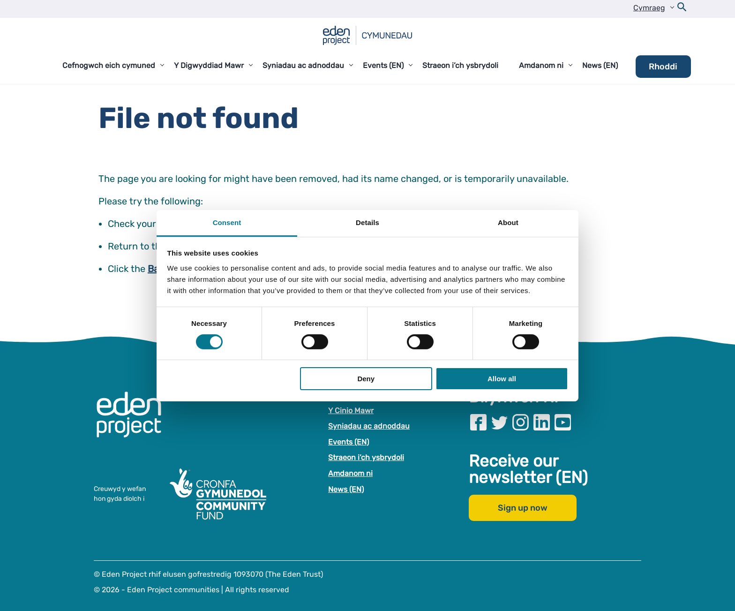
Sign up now (523, 508)
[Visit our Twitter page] (499, 422)
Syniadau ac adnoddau (369, 426)
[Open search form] (682, 9)
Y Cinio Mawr (351, 410)
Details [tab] (367, 222)
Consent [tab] (227, 222)
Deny (366, 379)
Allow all (502, 379)
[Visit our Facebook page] (478, 422)
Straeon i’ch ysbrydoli (366, 457)
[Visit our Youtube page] (563, 422)
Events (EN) (348, 442)
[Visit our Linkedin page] (541, 422)
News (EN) (346, 489)
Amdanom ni (350, 473)
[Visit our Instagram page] (520, 422)
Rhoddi (663, 66)
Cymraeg (649, 7)
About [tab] (508, 222)
